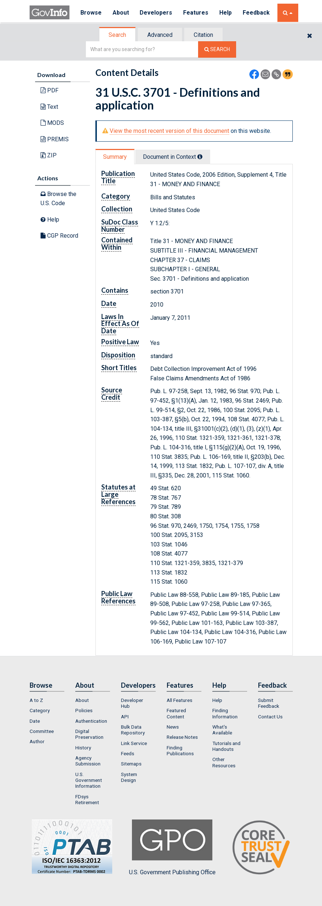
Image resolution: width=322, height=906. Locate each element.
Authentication (91, 721)
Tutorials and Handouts (226, 746)
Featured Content (176, 713)
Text (49, 106)
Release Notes (182, 737)
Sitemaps (131, 764)
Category (40, 710)
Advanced (160, 34)
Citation (203, 34)
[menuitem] (47, 700)
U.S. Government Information (88, 780)
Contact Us (270, 716)
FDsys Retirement (87, 799)
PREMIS (55, 139)
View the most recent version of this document (169, 130)
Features (196, 12)
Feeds (127, 753)
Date (35, 721)
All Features (179, 700)
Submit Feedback (268, 703)
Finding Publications (180, 750)
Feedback (256, 12)
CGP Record (59, 235)
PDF (49, 90)
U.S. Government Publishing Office (172, 847)
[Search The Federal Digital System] (217, 49)
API (125, 716)
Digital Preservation (89, 734)
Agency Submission (88, 761)
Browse (91, 12)
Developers (156, 12)
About (121, 12)
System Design (129, 777)
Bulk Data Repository (133, 730)
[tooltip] (199, 157)
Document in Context (172, 156)
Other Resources (223, 762)
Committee (42, 731)
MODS (52, 122)
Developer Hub (132, 703)
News (173, 727)
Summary (115, 156)
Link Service (134, 743)
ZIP (49, 155)
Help (226, 12)
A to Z (36, 700)
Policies (83, 710)
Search (117, 34)
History (83, 747)
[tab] (117, 35)
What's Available (222, 730)
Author (37, 741)
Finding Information (225, 713)
